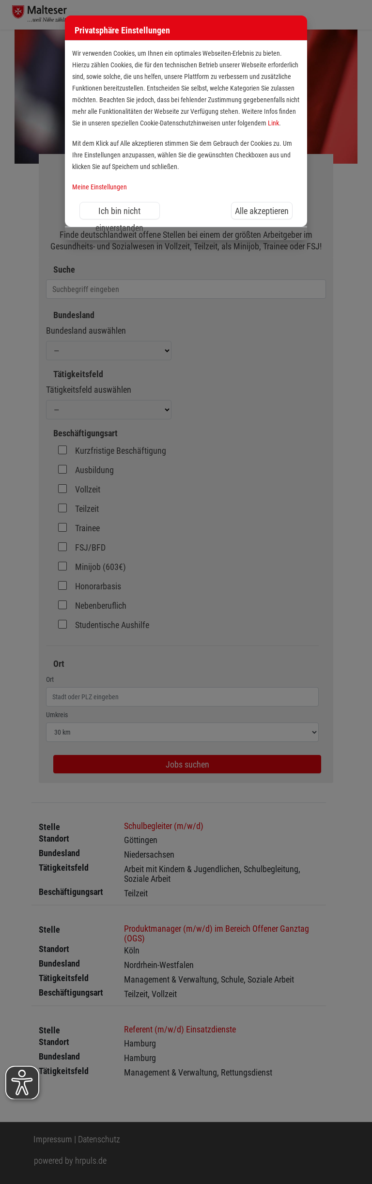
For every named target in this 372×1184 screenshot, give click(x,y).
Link (273, 123)
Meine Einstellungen (99, 187)
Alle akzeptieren (262, 211)
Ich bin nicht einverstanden (119, 212)
